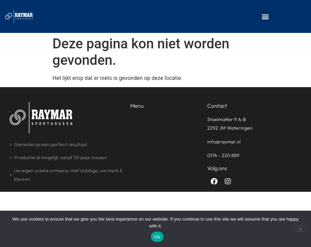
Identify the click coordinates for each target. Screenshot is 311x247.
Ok (157, 236)
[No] (300, 228)
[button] (265, 16)
